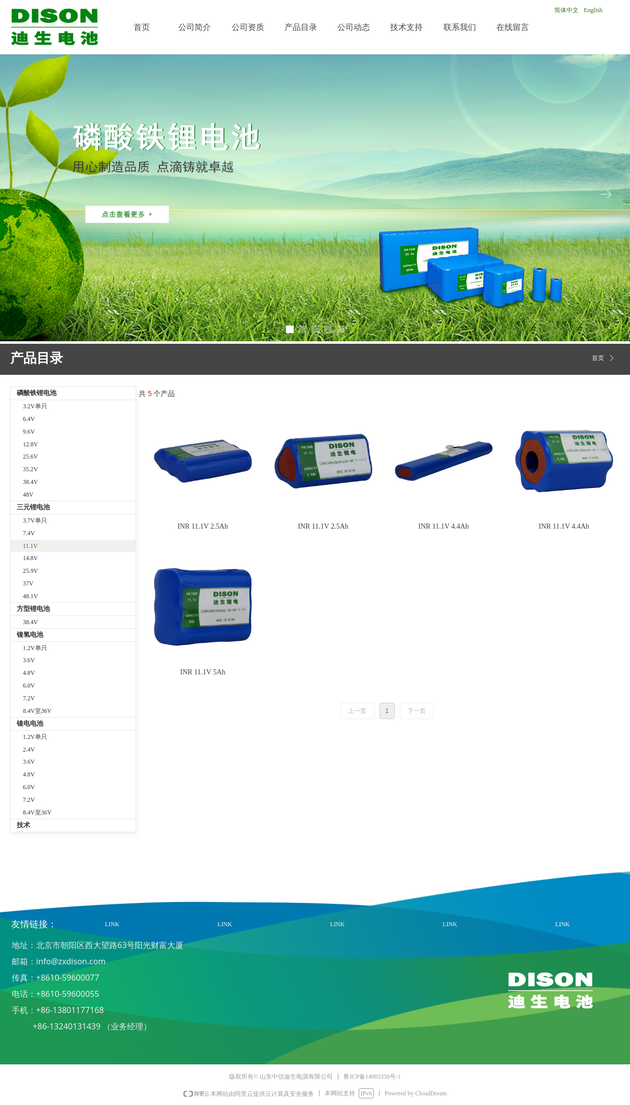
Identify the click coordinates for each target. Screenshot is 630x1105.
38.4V (30, 481)
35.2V (30, 469)
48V (28, 494)
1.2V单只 (35, 648)
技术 (23, 825)
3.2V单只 (35, 406)
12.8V (30, 444)
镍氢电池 (30, 634)
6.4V (29, 418)
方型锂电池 (33, 608)
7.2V (29, 698)
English (593, 10)
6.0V (29, 685)
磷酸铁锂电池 (36, 393)
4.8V (29, 672)
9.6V (29, 431)
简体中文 (566, 10)
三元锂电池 (33, 507)
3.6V (29, 660)
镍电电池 (30, 723)
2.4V (29, 749)
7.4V (29, 533)
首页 (598, 358)
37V (28, 583)
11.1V (30, 545)
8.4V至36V (37, 710)
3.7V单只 (35, 520)
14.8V (30, 558)
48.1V (30, 596)
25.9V (30, 570)
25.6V (30, 456)
